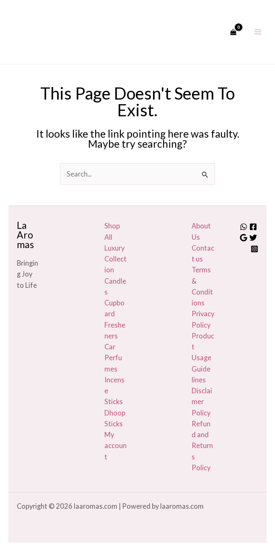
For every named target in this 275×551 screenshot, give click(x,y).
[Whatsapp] (243, 227)
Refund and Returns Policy (202, 446)
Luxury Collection (115, 259)
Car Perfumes (113, 358)
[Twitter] (253, 237)
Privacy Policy (203, 319)
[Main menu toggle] (258, 32)
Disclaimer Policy (202, 402)
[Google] (243, 237)
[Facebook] (253, 227)
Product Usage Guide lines (203, 358)
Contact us (203, 253)
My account (115, 446)
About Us (201, 231)
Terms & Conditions (202, 286)
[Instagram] (254, 249)
